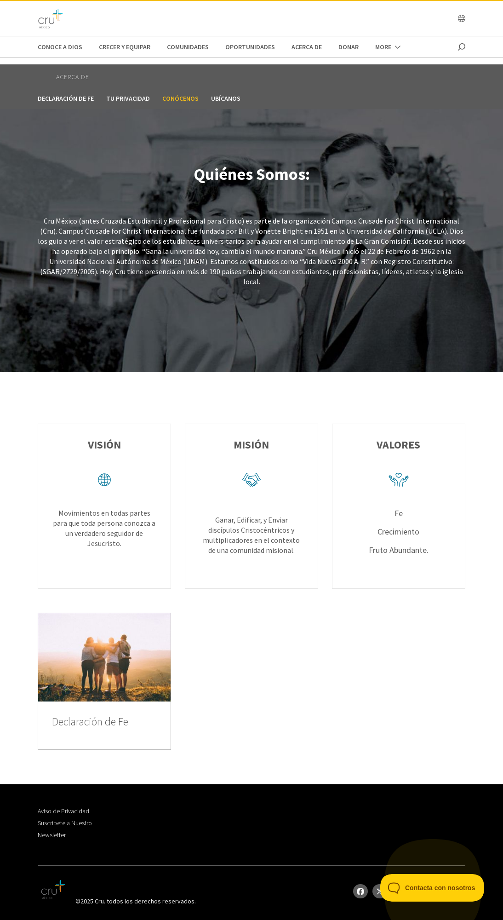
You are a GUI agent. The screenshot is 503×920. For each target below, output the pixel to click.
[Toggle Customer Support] (432, 888)
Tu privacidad (128, 98)
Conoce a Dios (60, 47)
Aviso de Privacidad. (64, 811)
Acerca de (307, 47)
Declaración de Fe (66, 98)
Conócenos (180, 98)
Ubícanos (225, 98)
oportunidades (250, 47)
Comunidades (188, 47)
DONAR (348, 47)
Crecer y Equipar (124, 47)
